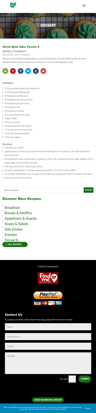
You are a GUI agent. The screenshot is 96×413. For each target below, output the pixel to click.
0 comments (19, 51)
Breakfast (12, 207)
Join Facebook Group (48, 400)
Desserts (11, 240)
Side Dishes (13, 229)
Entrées (10, 234)
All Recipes (15, 244)
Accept (88, 408)
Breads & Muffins (18, 213)
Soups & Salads (16, 223)
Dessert (48, 25)
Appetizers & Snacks (20, 218)
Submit (85, 379)
